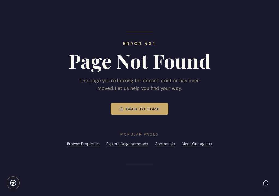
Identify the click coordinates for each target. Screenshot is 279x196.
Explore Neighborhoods (127, 143)
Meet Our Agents (197, 143)
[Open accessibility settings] (13, 182)
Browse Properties (83, 143)
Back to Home (139, 108)
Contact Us (165, 143)
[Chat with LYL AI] (265, 182)
